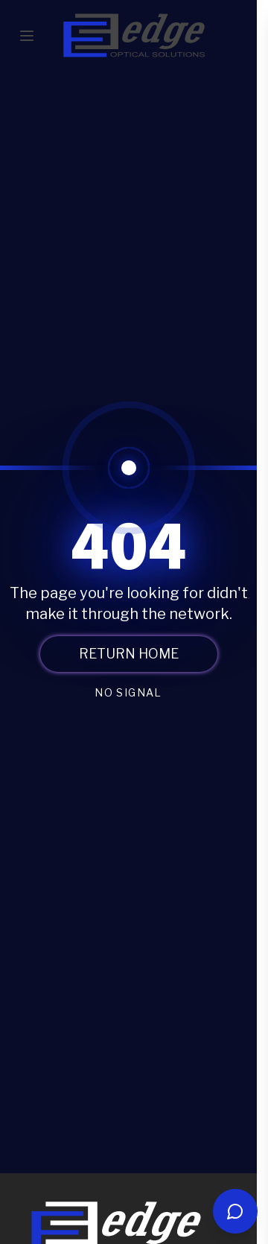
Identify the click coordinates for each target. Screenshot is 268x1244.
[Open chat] (235, 1211)
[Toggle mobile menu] (27, 36)
